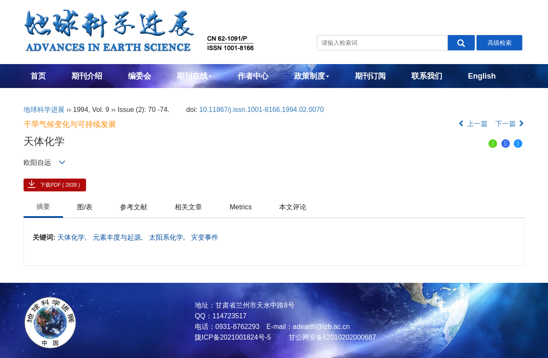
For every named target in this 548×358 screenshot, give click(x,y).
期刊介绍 (86, 76)
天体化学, (73, 237)
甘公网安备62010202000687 (331, 337)
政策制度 (311, 76)
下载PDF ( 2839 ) (60, 185)
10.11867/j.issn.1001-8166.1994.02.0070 (261, 109)
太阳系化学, (168, 237)
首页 (38, 76)
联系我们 (426, 76)
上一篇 (472, 123)
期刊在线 (194, 76)
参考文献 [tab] (133, 207)
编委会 (139, 76)
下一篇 (509, 123)
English (482, 76)
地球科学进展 (44, 109)
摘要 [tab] (43, 206)
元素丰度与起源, (119, 237)
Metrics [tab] (240, 207)
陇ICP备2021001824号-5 (233, 337)
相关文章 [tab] (188, 207)
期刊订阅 (370, 76)
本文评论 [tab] (293, 207)
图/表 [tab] (84, 207)
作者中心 (253, 76)
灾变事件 (204, 237)
